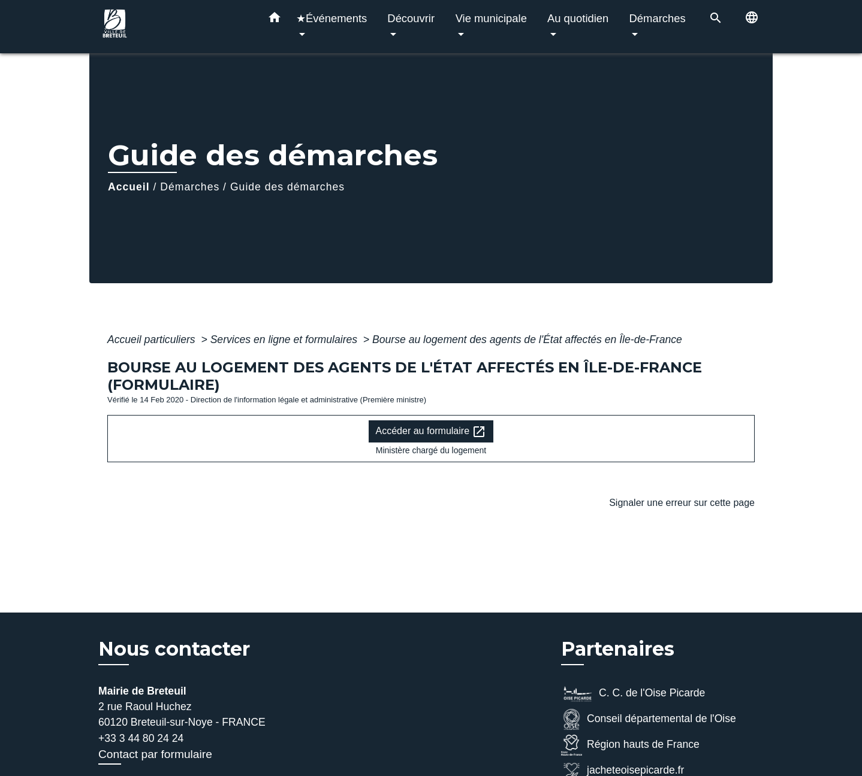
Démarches (189, 187)
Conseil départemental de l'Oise (648, 719)
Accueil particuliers (152, 339)
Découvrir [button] (411, 18)
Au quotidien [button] (577, 18)
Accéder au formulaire (431, 432)
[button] (274, 19)
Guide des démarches (287, 187)
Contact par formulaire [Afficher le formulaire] (155, 754)
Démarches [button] (657, 18)
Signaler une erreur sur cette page (682, 503)
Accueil (129, 187)
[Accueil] (173, 26)
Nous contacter (174, 649)
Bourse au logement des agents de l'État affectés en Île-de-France (527, 339)
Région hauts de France (630, 745)
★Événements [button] (331, 18)
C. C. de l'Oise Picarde (633, 693)
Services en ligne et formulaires (285, 339)
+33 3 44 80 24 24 (140, 738)
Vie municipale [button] (491, 18)
